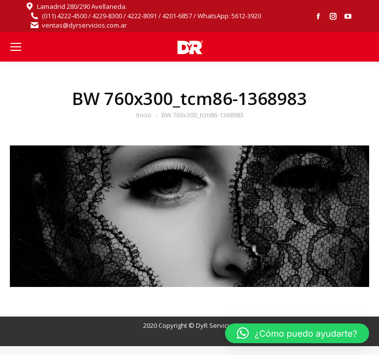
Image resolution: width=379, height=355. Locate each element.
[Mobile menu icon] (16, 47)
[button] (297, 333)
